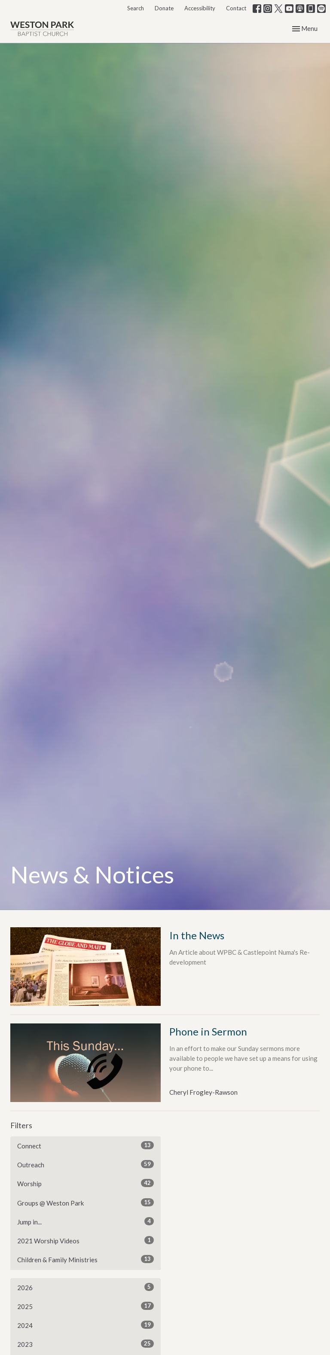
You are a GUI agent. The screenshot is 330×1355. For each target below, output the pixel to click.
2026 (85, 1287)
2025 (85, 1306)
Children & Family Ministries (85, 1259)
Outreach (85, 1164)
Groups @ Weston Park (85, 1202)
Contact (236, 8)
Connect (85, 1145)
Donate (164, 8)
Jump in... (85, 1221)
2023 (85, 1344)
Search (135, 8)
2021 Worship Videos (85, 1240)
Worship (85, 1183)
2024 (85, 1325)
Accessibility (199, 8)
